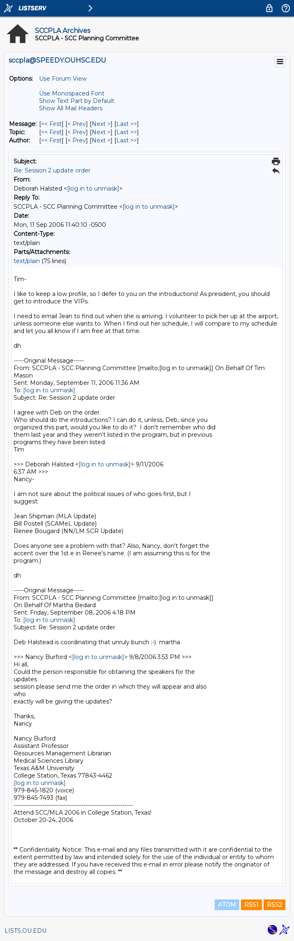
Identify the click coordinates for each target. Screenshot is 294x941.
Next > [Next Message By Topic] (101, 132)
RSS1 (251, 904)
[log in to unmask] (93, 188)
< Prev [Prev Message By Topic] (76, 132)
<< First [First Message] (51, 124)
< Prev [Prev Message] (76, 124)
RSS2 (274, 904)
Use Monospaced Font (71, 93)
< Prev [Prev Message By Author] (76, 140)
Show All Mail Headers (70, 108)
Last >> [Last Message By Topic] (126, 132)
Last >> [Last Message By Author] (126, 140)
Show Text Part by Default (76, 101)
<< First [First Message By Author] (51, 140)
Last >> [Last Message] (126, 124)
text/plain (27, 261)
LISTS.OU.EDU (25, 930)
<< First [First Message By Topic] (51, 132)
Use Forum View (63, 78)
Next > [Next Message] (101, 124)
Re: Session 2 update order (52, 170)
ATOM (227, 904)
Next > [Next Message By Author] (101, 140)
